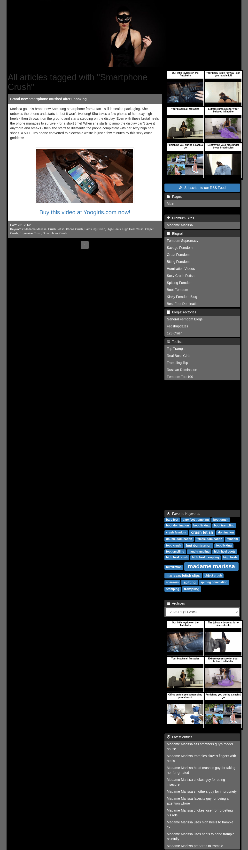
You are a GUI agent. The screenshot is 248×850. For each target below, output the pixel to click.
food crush (173, 545)
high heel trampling (205, 557)
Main (170, 204)
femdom (232, 539)
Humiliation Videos (181, 269)
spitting (189, 582)
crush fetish (202, 532)
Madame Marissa (35, 229)
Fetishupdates (177, 326)
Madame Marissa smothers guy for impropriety (202, 791)
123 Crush (175, 333)
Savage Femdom (180, 248)
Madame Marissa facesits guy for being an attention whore (199, 801)
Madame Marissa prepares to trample (195, 846)
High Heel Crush (132, 229)
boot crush (220, 520)
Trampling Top (177, 363)
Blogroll (175, 234)
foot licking (224, 545)
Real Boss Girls (178, 356)
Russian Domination (182, 370)
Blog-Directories (181, 312)
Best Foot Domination (183, 304)
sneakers (172, 582)
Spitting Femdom (180, 283)
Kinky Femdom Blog (182, 297)
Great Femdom (178, 255)
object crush (213, 575)
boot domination (177, 525)
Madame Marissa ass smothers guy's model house (200, 746)
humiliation (174, 567)
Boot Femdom (177, 290)
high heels (230, 557)
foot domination (198, 545)
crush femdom (176, 532)
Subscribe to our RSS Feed (202, 188)
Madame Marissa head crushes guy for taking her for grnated (201, 770)
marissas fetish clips (183, 575)
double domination (179, 539)
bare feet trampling (196, 520)
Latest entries (180, 737)
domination (226, 532)
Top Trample (176, 349)
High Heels (114, 229)
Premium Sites (180, 218)
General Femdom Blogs (185, 319)
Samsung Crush (95, 229)
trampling (191, 589)
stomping (172, 589)
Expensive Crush (30, 233)
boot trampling (224, 525)
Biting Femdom (178, 262)
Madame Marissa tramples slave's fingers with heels (201, 758)
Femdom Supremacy (182, 241)
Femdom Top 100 (180, 377)
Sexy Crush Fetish (180, 276)
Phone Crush (74, 229)
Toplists (175, 342)
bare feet (172, 520)
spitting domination (213, 582)
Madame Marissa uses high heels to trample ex (200, 824)
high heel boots (225, 552)
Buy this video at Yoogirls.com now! (84, 212)
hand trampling (199, 552)
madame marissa (211, 566)
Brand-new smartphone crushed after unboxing (48, 99)
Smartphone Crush (55, 233)
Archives (176, 603)
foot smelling (175, 552)
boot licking (201, 525)
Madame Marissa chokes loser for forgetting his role (200, 812)
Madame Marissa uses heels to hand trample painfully (200, 836)
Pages (174, 197)
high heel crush (177, 557)
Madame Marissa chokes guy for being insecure (196, 782)
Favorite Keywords (183, 514)
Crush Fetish (56, 229)
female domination (209, 539)
